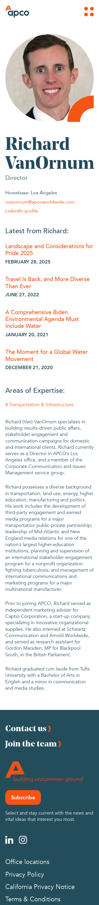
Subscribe (23, 797)
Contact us (25, 728)
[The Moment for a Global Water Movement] (49, 355)
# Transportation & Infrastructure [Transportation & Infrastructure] (39, 404)
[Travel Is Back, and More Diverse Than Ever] (49, 282)
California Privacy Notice (40, 887)
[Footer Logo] (44, 771)
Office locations (27, 862)
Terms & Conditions (32, 899)
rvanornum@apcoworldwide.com (40, 202)
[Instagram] (23, 840)
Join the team (31, 743)
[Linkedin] (9, 840)
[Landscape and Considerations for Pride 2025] (49, 249)
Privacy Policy (24, 874)
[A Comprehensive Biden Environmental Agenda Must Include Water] (49, 318)
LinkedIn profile (21, 210)
